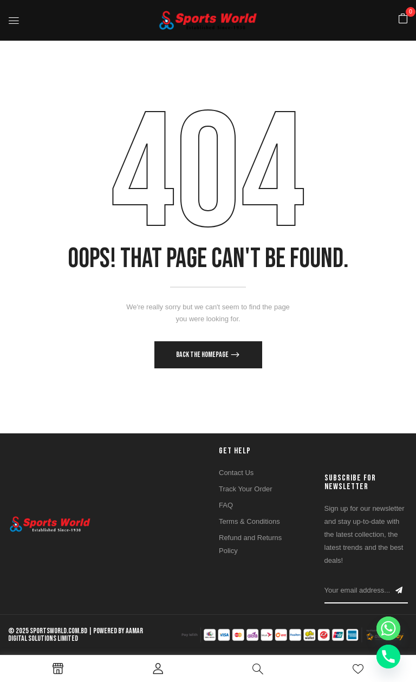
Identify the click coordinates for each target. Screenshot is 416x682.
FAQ (226, 505)
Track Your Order (245, 489)
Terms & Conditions (249, 521)
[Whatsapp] (388, 628)
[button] (403, 19)
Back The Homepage (203, 354)
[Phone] (388, 656)
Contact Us (236, 473)
